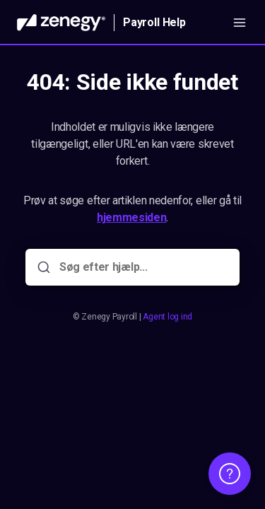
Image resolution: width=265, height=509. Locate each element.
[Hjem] (61, 22)
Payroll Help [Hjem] (154, 22)
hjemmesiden (131, 217)
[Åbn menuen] (239, 22)
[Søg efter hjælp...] (142, 267)
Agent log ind (167, 317)
